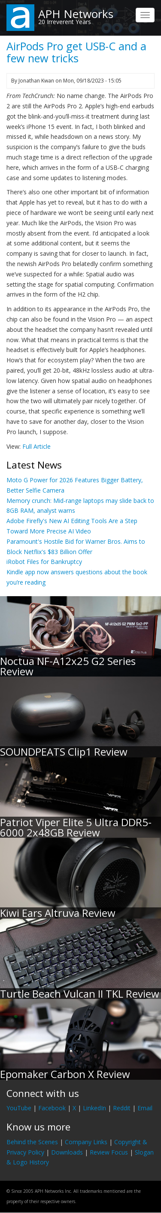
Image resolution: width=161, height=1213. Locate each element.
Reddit (122, 1108)
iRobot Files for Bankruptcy (44, 561)
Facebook (52, 1108)
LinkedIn (94, 1108)
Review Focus (109, 1152)
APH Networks (75, 13)
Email (144, 1108)
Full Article (36, 446)
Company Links (86, 1142)
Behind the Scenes (32, 1142)
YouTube (18, 1108)
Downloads (67, 1152)
